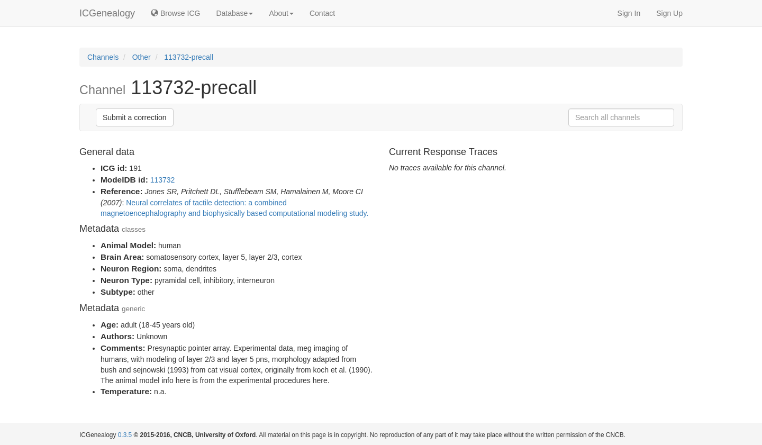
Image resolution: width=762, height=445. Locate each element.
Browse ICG (175, 13)
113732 (162, 180)
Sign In (629, 13)
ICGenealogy (107, 13)
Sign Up (669, 13)
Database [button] (234, 13)
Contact (322, 13)
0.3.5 (125, 435)
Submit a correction (135, 117)
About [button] (281, 13)
